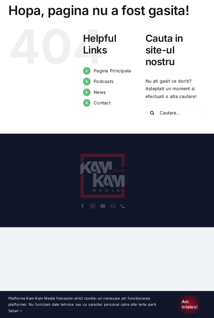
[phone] (123, 206)
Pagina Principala (112, 71)
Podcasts (103, 81)
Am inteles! (190, 304)
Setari (15, 311)
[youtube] (103, 206)
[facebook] (82, 206)
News (100, 92)
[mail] (113, 206)
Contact (102, 103)
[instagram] (93, 206)
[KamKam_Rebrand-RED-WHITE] (103, 150)
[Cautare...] (175, 113)
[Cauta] (152, 113)
